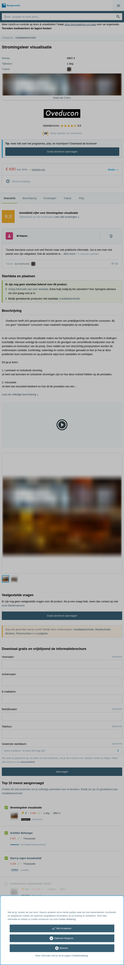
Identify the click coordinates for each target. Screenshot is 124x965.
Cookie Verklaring (67, 919)
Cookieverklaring (80, 955)
